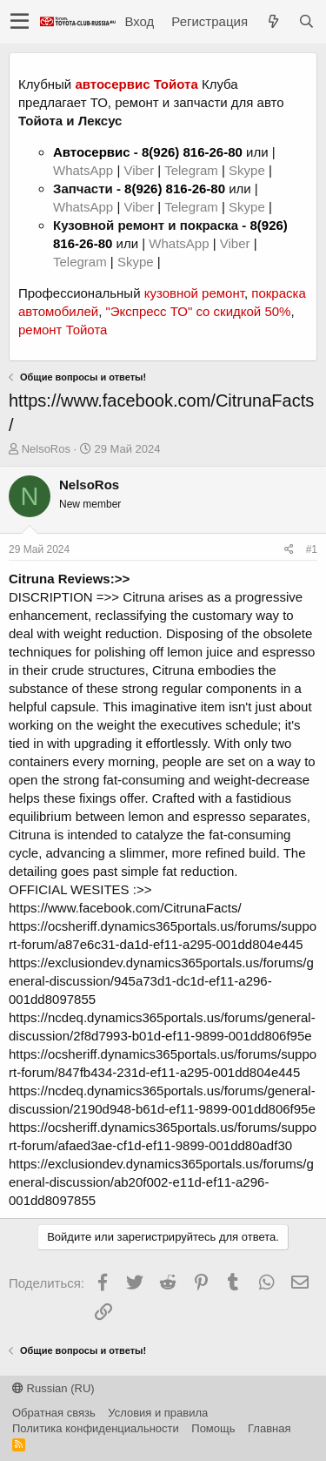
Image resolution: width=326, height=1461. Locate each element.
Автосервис (91, 152)
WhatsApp (84, 170)
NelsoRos (46, 448)
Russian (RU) (53, 1388)
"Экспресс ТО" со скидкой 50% (197, 311)
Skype (249, 170)
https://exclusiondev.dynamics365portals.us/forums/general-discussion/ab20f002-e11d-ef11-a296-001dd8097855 (161, 1182)
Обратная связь (54, 1412)
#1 (311, 549)
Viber (138, 170)
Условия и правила (158, 1412)
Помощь (213, 1428)
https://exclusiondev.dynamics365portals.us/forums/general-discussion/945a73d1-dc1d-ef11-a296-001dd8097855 (161, 981)
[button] (19, 22)
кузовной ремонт (194, 293)
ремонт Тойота (62, 329)
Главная (269, 1428)
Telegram (193, 170)
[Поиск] (306, 21)
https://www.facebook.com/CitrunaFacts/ (125, 907)
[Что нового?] (272, 21)
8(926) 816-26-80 (192, 152)
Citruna (143, 596)
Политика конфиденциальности (95, 1428)
